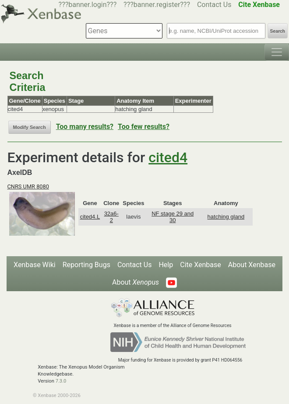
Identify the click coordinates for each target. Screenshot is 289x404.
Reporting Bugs (86, 265)
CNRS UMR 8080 (28, 186)
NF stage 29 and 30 (173, 216)
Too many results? (84, 126)
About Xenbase (251, 265)
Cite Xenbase (200, 265)
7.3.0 (61, 381)
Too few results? (143, 126)
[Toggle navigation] (276, 52)
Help (166, 265)
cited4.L (90, 216)
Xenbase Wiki (35, 265)
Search (277, 31)
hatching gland (226, 216)
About (135, 282)
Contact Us (214, 4)
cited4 (167, 157)
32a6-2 (111, 216)
